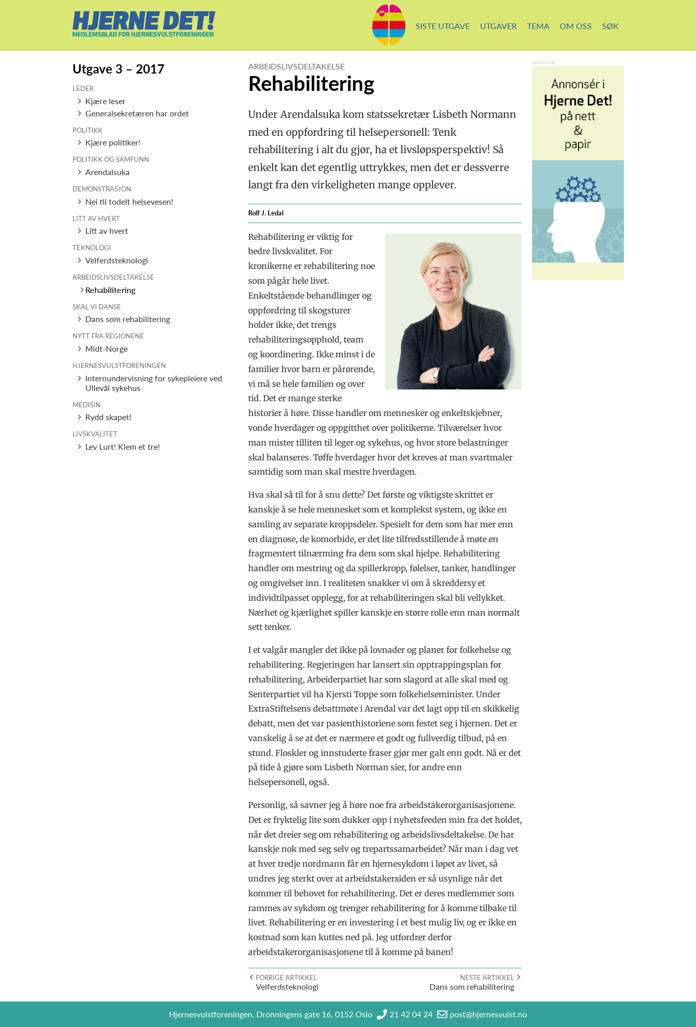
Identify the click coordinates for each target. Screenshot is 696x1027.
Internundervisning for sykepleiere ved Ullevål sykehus (153, 383)
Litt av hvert (106, 230)
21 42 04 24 (411, 1014)
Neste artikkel (487, 977)
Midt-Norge (106, 348)
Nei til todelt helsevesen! (129, 201)
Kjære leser (105, 101)
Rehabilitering (110, 290)
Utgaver (498, 26)
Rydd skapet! (108, 417)
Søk (610, 26)
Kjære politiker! (112, 142)
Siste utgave (443, 26)
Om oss (576, 26)
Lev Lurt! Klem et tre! (122, 446)
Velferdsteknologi (116, 260)
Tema (538, 26)
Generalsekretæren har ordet (137, 113)
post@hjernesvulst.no (488, 1014)
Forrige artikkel (286, 977)
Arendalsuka (107, 172)
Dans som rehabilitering (127, 319)
